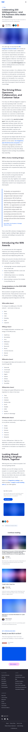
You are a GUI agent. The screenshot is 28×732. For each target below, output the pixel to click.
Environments (4, 685)
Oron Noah (8, 24)
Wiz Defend (3, 681)
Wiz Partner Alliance (5, 707)
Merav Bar (7, 587)
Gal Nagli (7, 556)
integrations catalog (13, 480)
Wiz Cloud (3, 679)
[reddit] (18, 25)
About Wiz (3, 695)
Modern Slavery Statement (10, 725)
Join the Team (4, 697)
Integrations (3, 683)
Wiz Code (3, 677)
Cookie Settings (20, 725)
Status (7, 723)
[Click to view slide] (4, 646)
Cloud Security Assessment (20, 687)
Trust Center (3, 705)
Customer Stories (18, 675)
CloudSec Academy (19, 681)
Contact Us (3, 703)
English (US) (5, 716)
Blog (3, 7)
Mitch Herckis (8, 618)
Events (2, 701)
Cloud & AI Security (5, 675)
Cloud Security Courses (20, 677)
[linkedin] (16, 25)
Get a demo (8, 499)
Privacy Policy (12, 723)
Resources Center (18, 683)
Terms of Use (19, 723)
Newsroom (3, 699)
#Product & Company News (11, 525)
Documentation (4, 687)
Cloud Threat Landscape (20, 685)
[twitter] (13, 25)
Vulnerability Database (19, 689)
